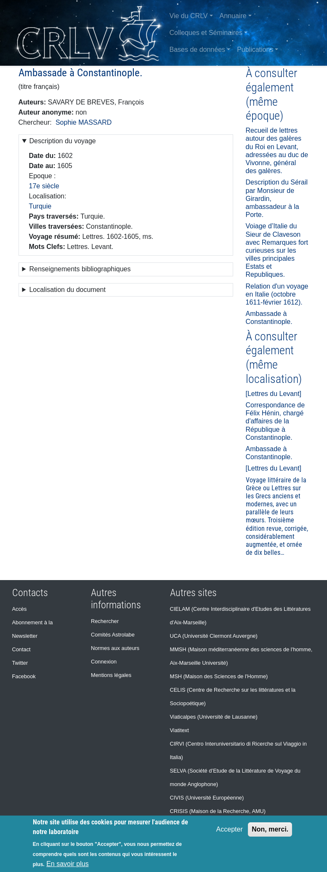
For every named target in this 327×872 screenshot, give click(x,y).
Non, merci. (270, 829)
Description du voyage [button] (62, 140)
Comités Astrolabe (113, 634)
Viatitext (179, 730)
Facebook (24, 676)
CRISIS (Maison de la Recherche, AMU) (218, 811)
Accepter (229, 829)
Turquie (40, 206)
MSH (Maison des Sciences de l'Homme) (219, 676)
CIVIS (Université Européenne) (207, 797)
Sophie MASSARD (84, 122)
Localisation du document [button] (67, 289)
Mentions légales (111, 675)
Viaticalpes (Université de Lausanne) (214, 717)
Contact (21, 649)
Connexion (104, 661)
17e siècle (44, 186)
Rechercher (105, 621)
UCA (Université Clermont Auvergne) (214, 636)
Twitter (20, 663)
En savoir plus (67, 863)
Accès (19, 609)
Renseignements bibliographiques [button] (79, 269)
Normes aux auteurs (115, 648)
